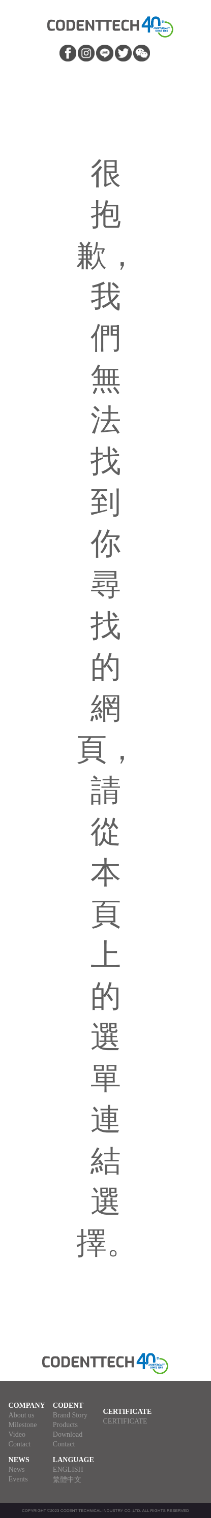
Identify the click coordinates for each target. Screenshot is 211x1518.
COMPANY (27, 1405)
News (17, 1469)
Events (18, 1479)
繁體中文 (67, 1479)
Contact (20, 1444)
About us (22, 1415)
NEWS (19, 1460)
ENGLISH (68, 1469)
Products (65, 1425)
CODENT (68, 1405)
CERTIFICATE (127, 1411)
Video (17, 1434)
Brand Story (70, 1415)
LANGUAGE (73, 1460)
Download (67, 1434)
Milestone (23, 1425)
